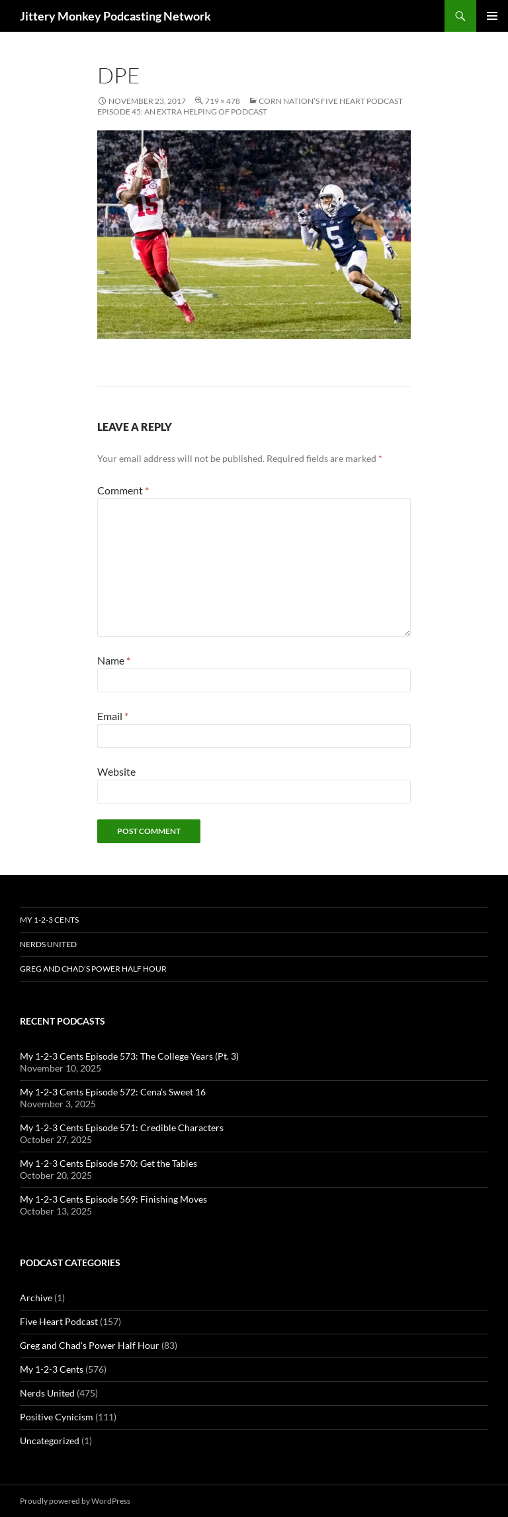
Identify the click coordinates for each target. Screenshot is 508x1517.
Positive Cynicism (56, 1416)
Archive (36, 1297)
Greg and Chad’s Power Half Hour (93, 969)
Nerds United (48, 944)
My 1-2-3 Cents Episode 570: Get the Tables (108, 1163)
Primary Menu (492, 16)
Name (113, 660)
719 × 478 (222, 101)
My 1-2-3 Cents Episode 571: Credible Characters (122, 1127)
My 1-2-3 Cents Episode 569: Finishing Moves (113, 1199)
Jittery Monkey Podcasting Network (115, 16)
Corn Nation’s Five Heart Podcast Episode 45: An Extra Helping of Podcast (250, 106)
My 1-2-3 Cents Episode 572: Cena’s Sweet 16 (113, 1091)
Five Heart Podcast (59, 1321)
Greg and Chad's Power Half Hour (89, 1345)
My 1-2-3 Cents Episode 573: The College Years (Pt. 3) (129, 1056)
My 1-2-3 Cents (49, 920)
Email (112, 716)
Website (116, 771)
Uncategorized (49, 1440)
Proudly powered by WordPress (75, 1501)
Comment (123, 490)
